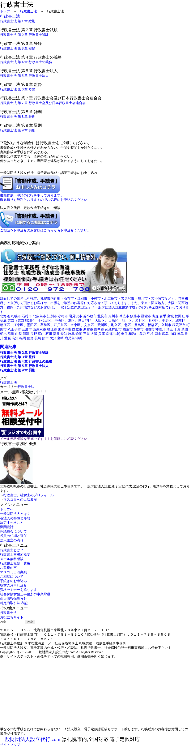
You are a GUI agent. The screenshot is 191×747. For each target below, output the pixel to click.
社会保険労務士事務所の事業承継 (25, 594)
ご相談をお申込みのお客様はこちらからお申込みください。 (45, 230)
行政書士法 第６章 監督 (17, 89)
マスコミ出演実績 (13, 572)
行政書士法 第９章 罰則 (17, 130)
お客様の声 (8, 567)
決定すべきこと (12, 522)
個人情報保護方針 (13, 598)
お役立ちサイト (12, 617)
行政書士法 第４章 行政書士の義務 (26, 62)
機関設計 (6, 527)
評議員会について (13, 531)
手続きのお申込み (13, 581)
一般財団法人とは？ (15, 514)
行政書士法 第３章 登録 (17, 48)
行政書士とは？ (12, 550)
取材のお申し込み (13, 585)
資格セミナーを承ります (18, 590)
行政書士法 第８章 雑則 (17, 116)
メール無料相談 (12, 559)
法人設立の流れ (12, 540)
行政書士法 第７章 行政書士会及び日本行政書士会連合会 (43, 103)
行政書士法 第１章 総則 (17, 21)
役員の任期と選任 (13, 536)
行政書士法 (28, 11)
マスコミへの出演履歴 (20, 499)
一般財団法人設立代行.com (30, 739)
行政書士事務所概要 (15, 554)
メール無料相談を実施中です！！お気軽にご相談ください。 (45, 438)
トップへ (6, 509)
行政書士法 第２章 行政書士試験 (24, 35)
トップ (5, 11)
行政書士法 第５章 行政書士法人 (24, 75)
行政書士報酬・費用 (15, 563)
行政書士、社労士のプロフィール (28, 495)
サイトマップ (10, 744)
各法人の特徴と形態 (15, 518)
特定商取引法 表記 (14, 603)
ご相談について (12, 576)
